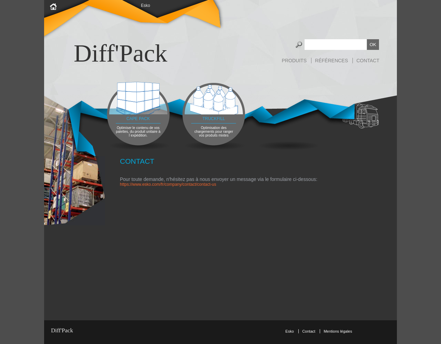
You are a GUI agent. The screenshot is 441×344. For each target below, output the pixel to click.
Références (331, 60)
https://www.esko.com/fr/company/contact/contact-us (168, 184)
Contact (367, 60)
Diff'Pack (120, 53)
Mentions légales (338, 331)
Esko (145, 5)
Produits (294, 60)
